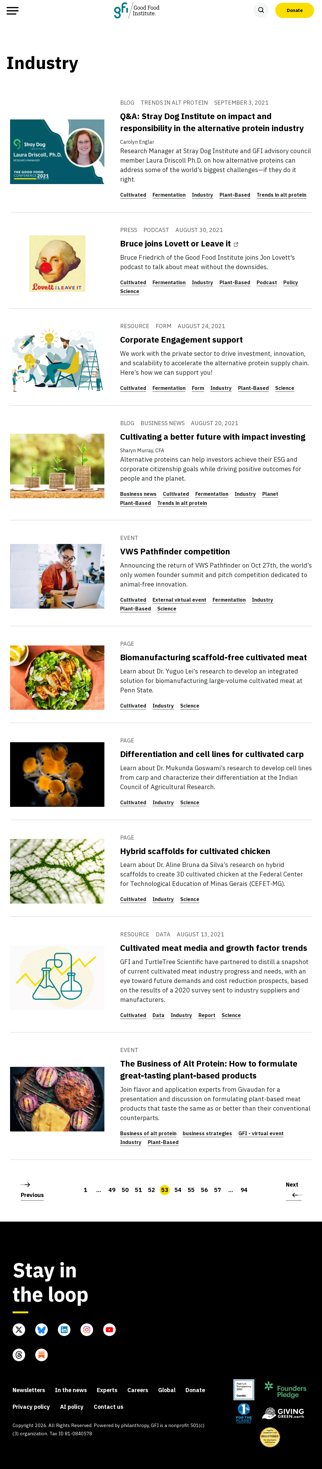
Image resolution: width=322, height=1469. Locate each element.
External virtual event (179, 600)
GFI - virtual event (261, 1133)
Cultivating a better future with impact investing (212, 436)
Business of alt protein (148, 1133)
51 (138, 1190)
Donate (295, 10)
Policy (290, 282)
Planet (270, 494)
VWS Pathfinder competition (175, 551)
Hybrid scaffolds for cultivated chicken (195, 851)
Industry (202, 195)
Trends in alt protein (281, 195)
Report (206, 1015)
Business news (138, 494)
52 (151, 1190)
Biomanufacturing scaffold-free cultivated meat (213, 657)
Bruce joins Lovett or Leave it (179, 243)
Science (129, 291)
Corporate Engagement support (181, 339)
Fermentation (169, 195)
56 (204, 1190)
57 (217, 1190)
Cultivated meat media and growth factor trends (213, 947)
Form (198, 388)
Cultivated (133, 195)
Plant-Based (234, 195)
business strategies (207, 1133)
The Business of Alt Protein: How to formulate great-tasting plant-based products (208, 1069)
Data (158, 1015)
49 (111, 1190)
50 (125, 1190)
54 (178, 1190)
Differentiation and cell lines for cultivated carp (212, 754)
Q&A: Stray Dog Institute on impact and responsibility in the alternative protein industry (212, 122)
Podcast (267, 282)
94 (244, 1190)
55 (191, 1190)
